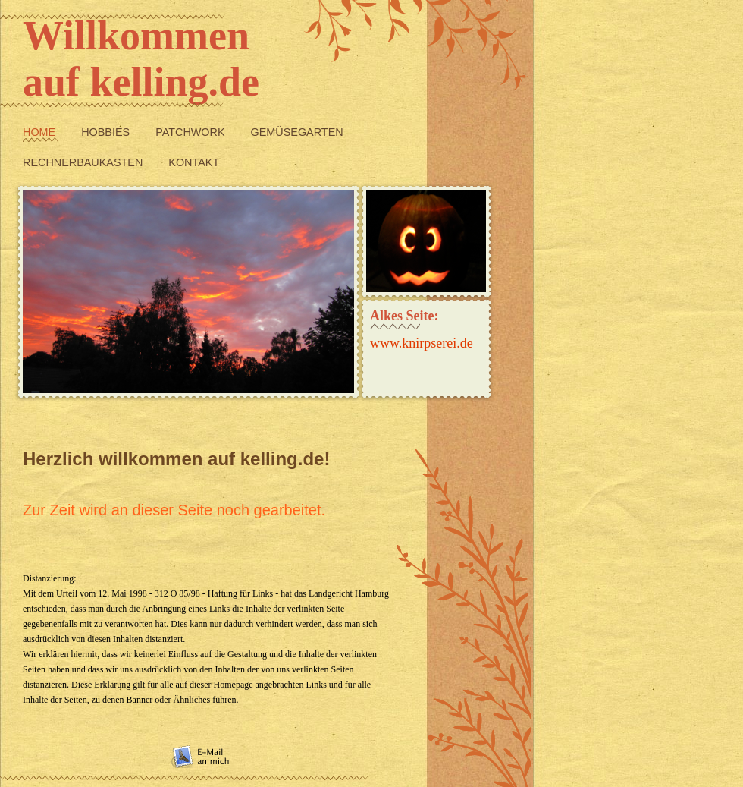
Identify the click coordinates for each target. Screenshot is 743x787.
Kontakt (193, 162)
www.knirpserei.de (421, 343)
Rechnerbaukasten (84, 162)
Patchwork (191, 132)
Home (40, 132)
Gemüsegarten (297, 132)
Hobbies (107, 132)
